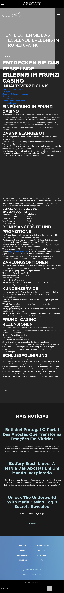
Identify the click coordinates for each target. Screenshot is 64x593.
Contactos (36, 574)
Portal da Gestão (33, 569)
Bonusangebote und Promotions (15, 94)
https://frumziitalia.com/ (19, 251)
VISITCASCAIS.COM (41, 545)
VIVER (22, 550)
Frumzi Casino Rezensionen (13, 101)
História (26, 574)
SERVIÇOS (41, 560)
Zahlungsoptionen (9, 96)
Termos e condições (32, 583)
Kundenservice (8, 98)
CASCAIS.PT (22, 545)
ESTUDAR (41, 550)
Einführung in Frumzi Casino (14, 89)
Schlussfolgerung (9, 103)
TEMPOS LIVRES (22, 555)
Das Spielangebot (9, 91)
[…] (57, 451)
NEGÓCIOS (22, 560)
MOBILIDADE (41, 555)
